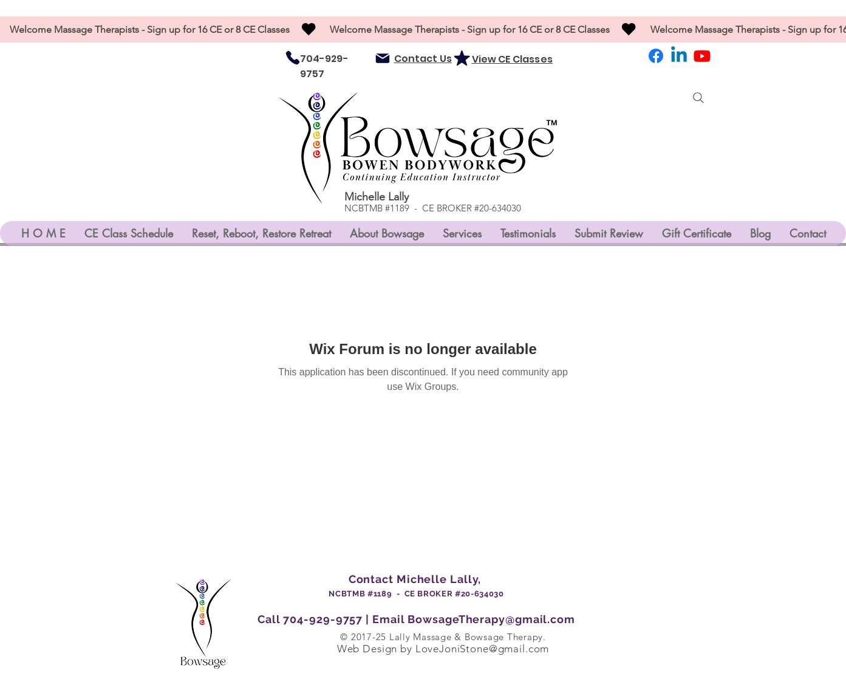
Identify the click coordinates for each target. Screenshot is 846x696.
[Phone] (293, 58)
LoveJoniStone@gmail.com (482, 649)
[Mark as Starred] (462, 58)
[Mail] (383, 58)
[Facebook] (656, 56)
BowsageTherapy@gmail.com (491, 619)
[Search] (698, 98)
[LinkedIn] (679, 56)
